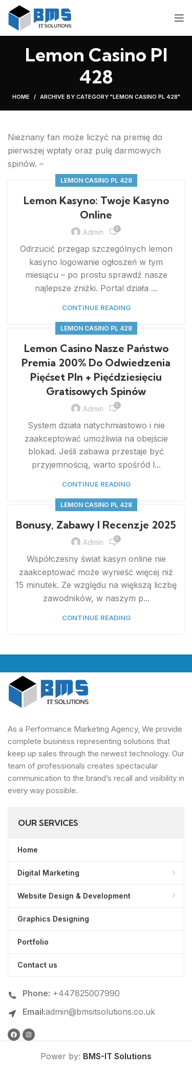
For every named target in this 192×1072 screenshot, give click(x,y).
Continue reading (96, 307)
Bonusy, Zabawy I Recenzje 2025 (96, 524)
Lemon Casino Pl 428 (96, 180)
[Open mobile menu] (179, 18)
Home (21, 96)
